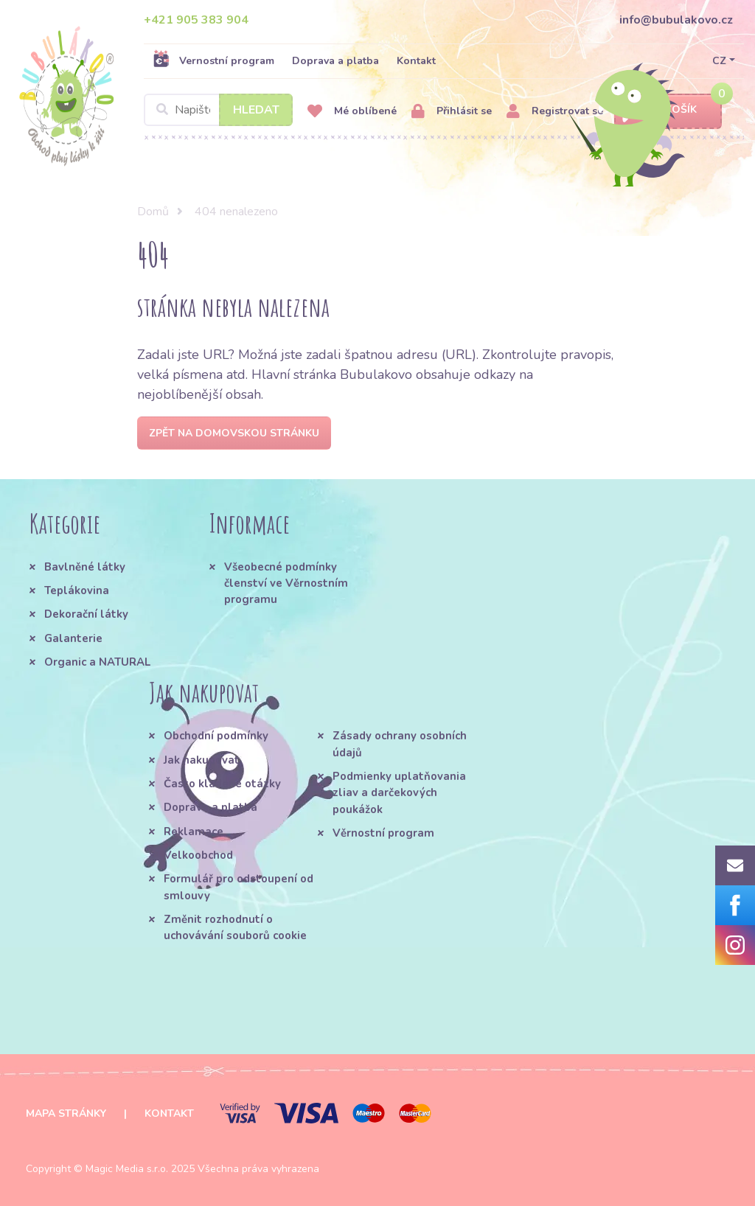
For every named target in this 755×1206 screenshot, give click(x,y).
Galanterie (73, 638)
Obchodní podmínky (216, 735)
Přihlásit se (451, 111)
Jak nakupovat (202, 760)
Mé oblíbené (352, 111)
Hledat (256, 110)
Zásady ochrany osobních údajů (400, 743)
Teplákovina (76, 590)
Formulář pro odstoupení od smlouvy (238, 886)
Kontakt (416, 61)
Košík (668, 110)
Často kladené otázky (222, 783)
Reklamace (193, 831)
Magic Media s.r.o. (127, 1169)
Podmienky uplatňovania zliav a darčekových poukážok (399, 793)
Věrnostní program (383, 833)
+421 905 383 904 (196, 20)
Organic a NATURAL (97, 662)
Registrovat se (555, 111)
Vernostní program (213, 60)
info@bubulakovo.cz (676, 20)
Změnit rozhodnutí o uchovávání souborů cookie (235, 927)
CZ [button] (719, 61)
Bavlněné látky (84, 567)
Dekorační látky (86, 614)
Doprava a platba (335, 61)
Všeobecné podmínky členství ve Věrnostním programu (286, 583)
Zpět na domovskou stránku (234, 433)
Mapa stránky (66, 1113)
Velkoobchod (198, 855)
